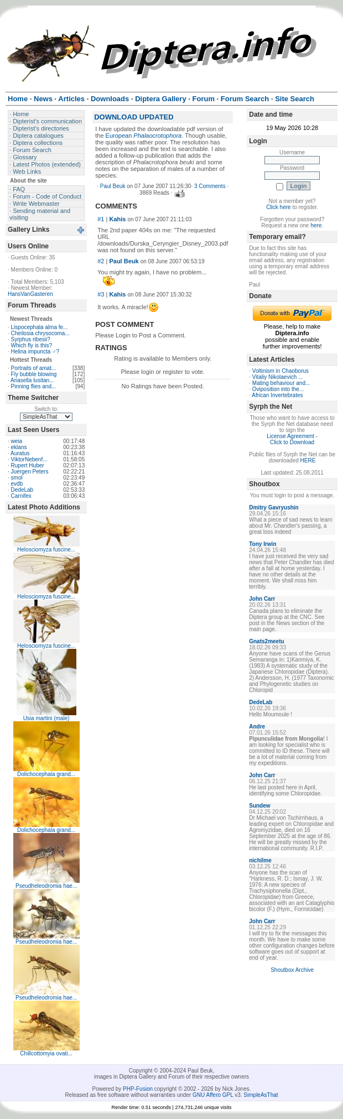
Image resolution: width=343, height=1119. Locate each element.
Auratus (20, 453)
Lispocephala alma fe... (39, 327)
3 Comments (210, 186)
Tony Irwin (262, 544)
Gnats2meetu (266, 641)
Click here (278, 207)
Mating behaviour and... (281, 383)
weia (17, 441)
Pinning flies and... (33, 386)
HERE (308, 460)
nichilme (260, 860)
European (144, 135)
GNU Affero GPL (213, 1095)
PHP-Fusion (138, 1089)
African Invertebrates (277, 395)
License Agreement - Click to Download (292, 439)
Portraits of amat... (33, 368)
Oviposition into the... (278, 389)
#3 (100, 294)
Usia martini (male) (46, 718)
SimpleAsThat (260, 1095)
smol (17, 478)
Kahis (117, 219)
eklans (19, 447)
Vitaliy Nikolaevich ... (277, 377)
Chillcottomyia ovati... (46, 1053)
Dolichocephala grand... (46, 774)
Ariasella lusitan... (32, 380)
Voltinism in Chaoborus (280, 371)
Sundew (259, 806)
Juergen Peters (30, 472)
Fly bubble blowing (34, 374)
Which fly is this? (31, 345)
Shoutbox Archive (292, 970)
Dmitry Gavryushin (273, 507)
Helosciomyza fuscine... (46, 550)
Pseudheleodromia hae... (46, 886)
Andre (257, 727)
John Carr (262, 599)
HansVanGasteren (30, 294)
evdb (17, 484)
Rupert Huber (27, 465)
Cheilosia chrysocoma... (40, 333)
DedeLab (22, 490)
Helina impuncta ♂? (35, 351)
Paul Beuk (113, 186)
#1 (100, 219)
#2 (100, 261)
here (315, 225)
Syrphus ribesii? (30, 339)
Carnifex (21, 496)
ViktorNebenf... (29, 459)
